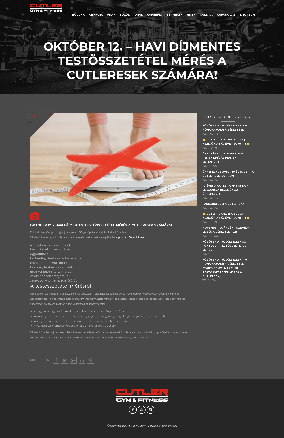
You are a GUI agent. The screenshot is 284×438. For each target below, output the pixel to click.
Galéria (206, 14)
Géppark (96, 14)
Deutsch (247, 14)
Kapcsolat (226, 14)
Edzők (125, 14)
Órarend (154, 14)
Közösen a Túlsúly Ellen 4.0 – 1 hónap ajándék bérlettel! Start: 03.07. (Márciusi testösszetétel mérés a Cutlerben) (228, 268)
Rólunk (78, 14)
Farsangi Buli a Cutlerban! (225, 203)
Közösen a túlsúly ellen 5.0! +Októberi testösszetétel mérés (226, 245)
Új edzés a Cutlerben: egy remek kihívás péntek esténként (224, 157)
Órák (138, 14)
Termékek (174, 14)
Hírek (191, 14)
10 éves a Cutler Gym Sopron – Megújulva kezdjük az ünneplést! (228, 189)
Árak (111, 14)
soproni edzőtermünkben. (130, 237)
